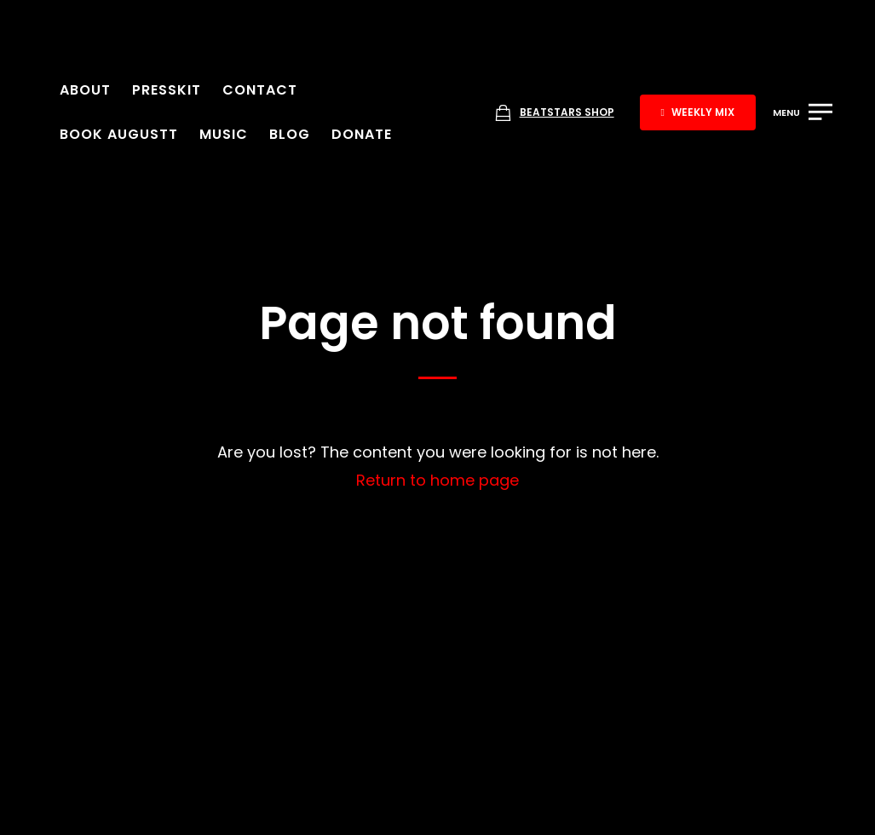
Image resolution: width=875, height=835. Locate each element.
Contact (259, 90)
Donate (361, 134)
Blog (289, 134)
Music (223, 134)
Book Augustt (119, 134)
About (85, 90)
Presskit (166, 90)
